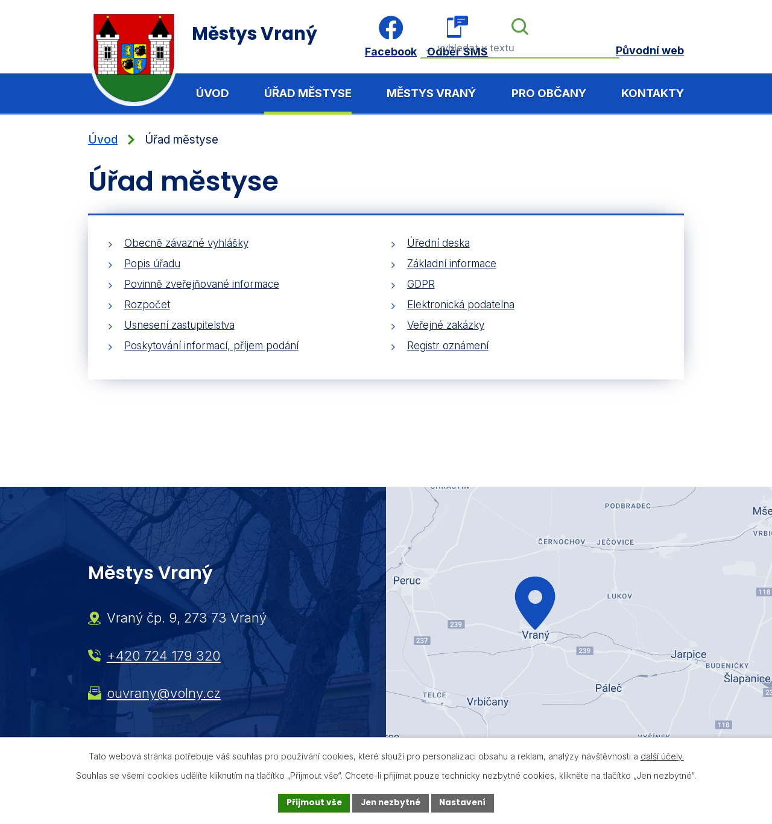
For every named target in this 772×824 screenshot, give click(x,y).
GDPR (421, 284)
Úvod (212, 93)
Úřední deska (438, 243)
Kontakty (652, 93)
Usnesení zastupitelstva (179, 325)
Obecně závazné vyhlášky (186, 243)
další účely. (662, 755)
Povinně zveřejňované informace (201, 284)
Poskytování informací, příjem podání (211, 346)
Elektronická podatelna (460, 305)
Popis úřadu (152, 264)
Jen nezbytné (390, 803)
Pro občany (548, 93)
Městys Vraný (431, 93)
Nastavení (465, 803)
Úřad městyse (308, 93)
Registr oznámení (448, 346)
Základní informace (451, 264)
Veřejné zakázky (445, 325)
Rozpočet (147, 305)
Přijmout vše (311, 803)
